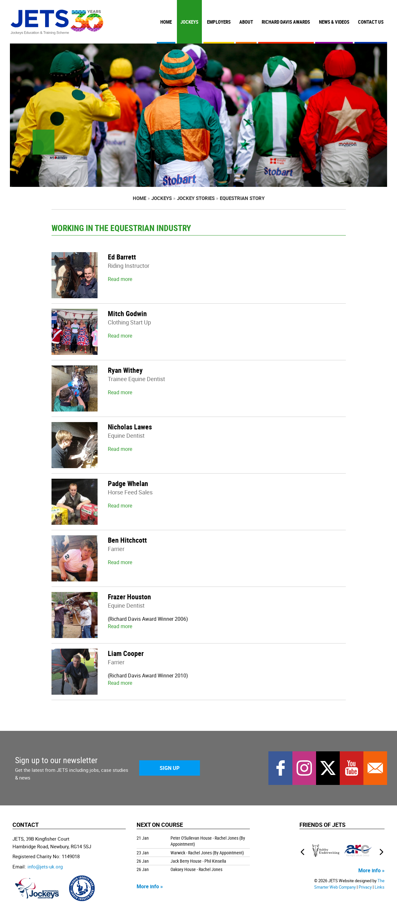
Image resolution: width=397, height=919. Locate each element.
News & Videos (334, 22)
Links (380, 887)
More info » (150, 886)
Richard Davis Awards (286, 22)
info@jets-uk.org (45, 866)
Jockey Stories (196, 198)
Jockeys (189, 22)
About (246, 22)
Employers (219, 22)
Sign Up (169, 767)
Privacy (365, 887)
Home (166, 22)
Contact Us (371, 22)
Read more (120, 279)
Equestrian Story (242, 198)
